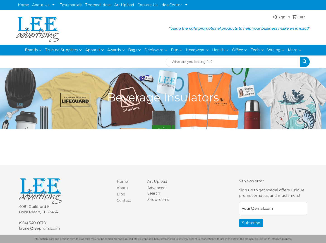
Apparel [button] (92, 50)
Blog (121, 194)
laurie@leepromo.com (39, 228)
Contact (124, 200)
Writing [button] (273, 50)
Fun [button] (174, 50)
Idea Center (171, 5)
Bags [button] (132, 50)
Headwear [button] (195, 50)
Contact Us (147, 5)
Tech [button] (255, 50)
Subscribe (251, 223)
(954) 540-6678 (32, 223)
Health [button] (218, 50)
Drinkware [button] (153, 50)
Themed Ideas (98, 5)
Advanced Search (156, 190)
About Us (40, 5)
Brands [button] (31, 50)
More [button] (292, 50)
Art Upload (124, 5)
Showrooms (158, 199)
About (122, 188)
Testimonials (71, 5)
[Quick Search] (233, 62)
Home (23, 5)
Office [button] (237, 50)
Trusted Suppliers (61, 50)
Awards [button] (114, 50)
